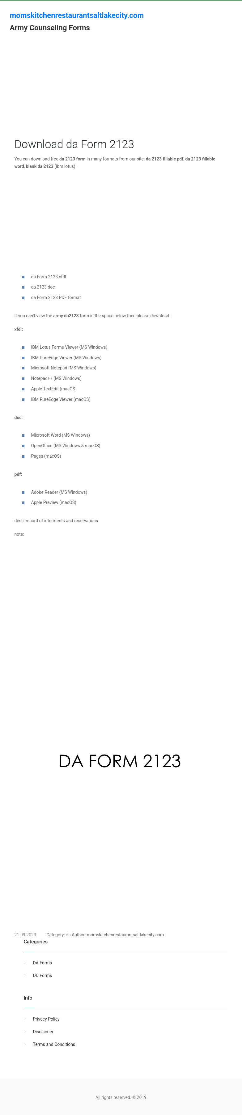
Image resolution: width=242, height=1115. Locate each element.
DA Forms (42, 962)
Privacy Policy (46, 1019)
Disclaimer (43, 1031)
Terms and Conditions (54, 1044)
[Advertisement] (121, 93)
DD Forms (42, 975)
